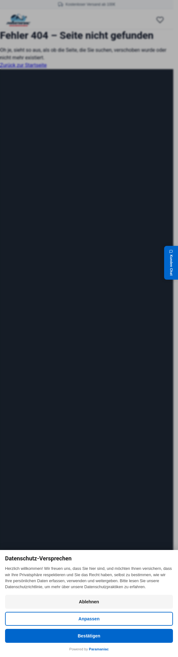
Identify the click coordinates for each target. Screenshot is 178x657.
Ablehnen (89, 601)
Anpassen (89, 618)
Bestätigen (89, 635)
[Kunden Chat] (171, 262)
